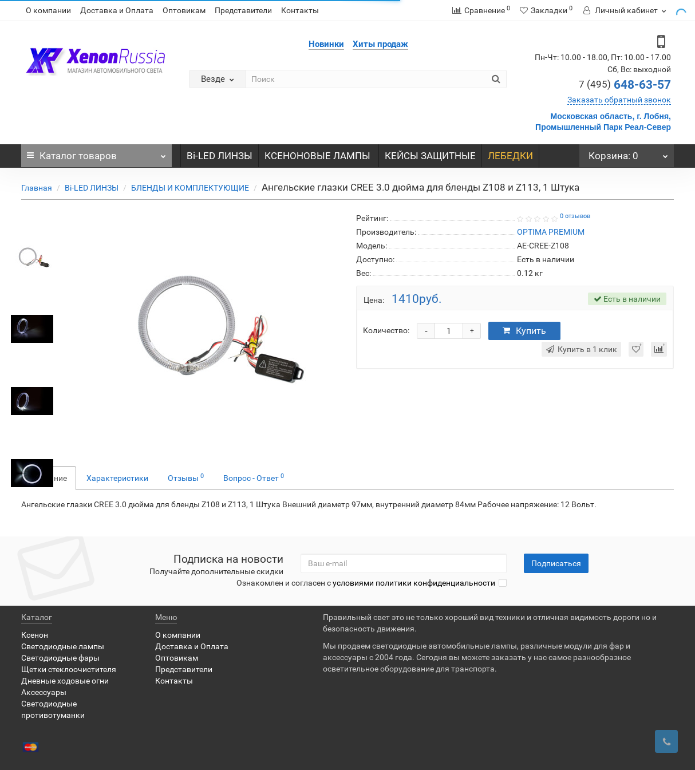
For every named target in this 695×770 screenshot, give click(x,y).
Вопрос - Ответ (253, 477)
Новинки (326, 44)
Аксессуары (43, 692)
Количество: (386, 330)
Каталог (96, 152)
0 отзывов (575, 216)
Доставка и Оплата (116, 10)
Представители (243, 10)
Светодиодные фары (60, 657)
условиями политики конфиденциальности (414, 582)
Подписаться (556, 563)
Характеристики (117, 478)
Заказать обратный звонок (619, 99)
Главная (36, 187)
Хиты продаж (380, 44)
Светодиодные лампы (62, 646)
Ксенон (34, 634)
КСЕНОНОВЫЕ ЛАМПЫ (318, 155)
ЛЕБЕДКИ (510, 155)
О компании (48, 10)
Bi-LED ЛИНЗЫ (219, 155)
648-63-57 (625, 85)
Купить (524, 330)
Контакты (300, 10)
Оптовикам (184, 10)
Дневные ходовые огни (65, 680)
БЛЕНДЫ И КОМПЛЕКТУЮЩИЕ (190, 187)
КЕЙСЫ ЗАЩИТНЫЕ (430, 155)
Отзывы (186, 477)
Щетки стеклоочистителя (68, 669)
